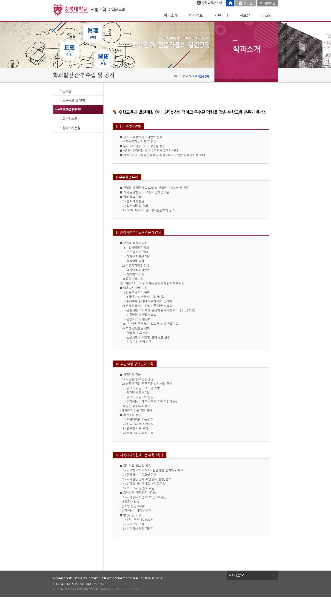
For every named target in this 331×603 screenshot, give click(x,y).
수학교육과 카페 (212, 2)
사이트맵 (269, 3)
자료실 (245, 15)
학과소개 (170, 15)
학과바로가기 (237, 575)
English (266, 15)
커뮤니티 (221, 15)
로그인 (248, 3)
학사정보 (196, 15)
